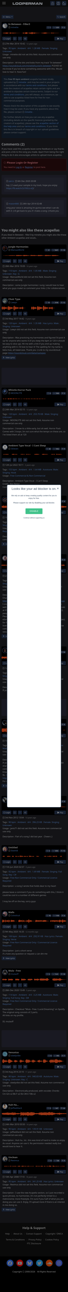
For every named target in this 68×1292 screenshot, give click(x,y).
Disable (34, 511)
